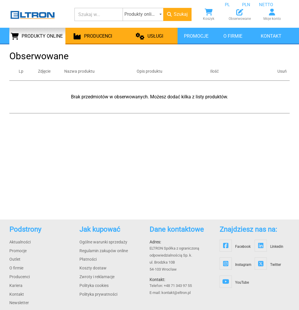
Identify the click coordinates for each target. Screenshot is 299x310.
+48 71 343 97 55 (178, 285)
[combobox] (232, 5)
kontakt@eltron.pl (176, 292)
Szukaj (177, 14)
